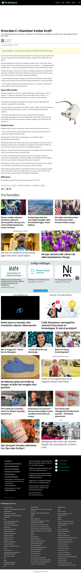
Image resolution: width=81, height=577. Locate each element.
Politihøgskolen (62, 507)
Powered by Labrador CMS (40, 571)
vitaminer (36, 185)
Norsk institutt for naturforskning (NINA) (41, 559)
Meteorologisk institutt (9, 556)
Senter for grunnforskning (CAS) (66, 521)
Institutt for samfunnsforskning (11, 546)
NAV (5, 558)
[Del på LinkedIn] (7, 189)
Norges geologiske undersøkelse (39, 547)
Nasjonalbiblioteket (35, 518)
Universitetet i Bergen (63, 546)
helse (14, 185)
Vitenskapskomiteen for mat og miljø (67, 565)
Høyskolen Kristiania (9, 544)
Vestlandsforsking (62, 558)
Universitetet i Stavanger (64, 552)
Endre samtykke (10, 497)
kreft (43, 185)
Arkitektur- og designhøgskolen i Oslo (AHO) (15, 509)
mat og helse (6, 185)
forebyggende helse (24, 185)
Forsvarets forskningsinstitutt (11, 525)
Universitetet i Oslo (62, 550)
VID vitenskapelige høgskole (65, 562)
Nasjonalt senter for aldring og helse (39, 524)
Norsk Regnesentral (35, 553)
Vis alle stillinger (40, 291)
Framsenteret (7, 527)
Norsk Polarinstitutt (35, 551)
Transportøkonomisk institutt (65, 539)
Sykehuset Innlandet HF (63, 535)
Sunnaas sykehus (62, 533)
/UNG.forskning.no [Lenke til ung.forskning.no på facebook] (64, 467)
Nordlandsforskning (36, 538)
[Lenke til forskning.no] (26, 2)
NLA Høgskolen (34, 507)
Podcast (68, 2)
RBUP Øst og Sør (62, 511)
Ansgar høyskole (8, 507)
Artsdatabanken (7, 511)
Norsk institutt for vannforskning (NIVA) (40, 562)
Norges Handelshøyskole (37, 543)
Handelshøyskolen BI (9, 531)
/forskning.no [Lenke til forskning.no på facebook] (62, 464)
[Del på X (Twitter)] (5, 189)
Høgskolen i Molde (8, 535)
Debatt (57, 2)
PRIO (59, 509)
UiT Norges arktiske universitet (65, 541)
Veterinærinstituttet (62, 560)
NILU (5, 566)
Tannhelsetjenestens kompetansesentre (67, 537)
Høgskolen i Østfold (8, 537)
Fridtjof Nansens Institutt (10, 529)
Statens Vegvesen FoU (63, 529)
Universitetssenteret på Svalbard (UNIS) (67, 556)
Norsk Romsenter (35, 555)
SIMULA (60, 517)
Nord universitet (34, 536)
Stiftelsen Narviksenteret (64, 531)
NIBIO (5, 560)
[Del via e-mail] (10, 189)
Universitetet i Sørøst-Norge (64, 554)
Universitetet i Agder (63, 544)
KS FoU (5, 548)
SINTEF (59, 519)
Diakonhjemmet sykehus (10, 513)
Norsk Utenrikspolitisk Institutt (38, 557)
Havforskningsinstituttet (10, 533)
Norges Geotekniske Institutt (38, 540)
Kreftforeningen (8, 550)
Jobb (73, 2)
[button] (77, 278)
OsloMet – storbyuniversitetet (38, 564)
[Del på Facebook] (2, 189)
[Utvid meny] (79, 2)
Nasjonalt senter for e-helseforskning (40, 526)
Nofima (32, 534)
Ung (62, 2)
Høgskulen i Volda (8, 539)
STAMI (59, 527)
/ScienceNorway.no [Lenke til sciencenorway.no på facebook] (64, 470)
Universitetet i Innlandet (63, 548)
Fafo (5, 519)
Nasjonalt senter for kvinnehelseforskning (41, 528)
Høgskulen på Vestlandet (10, 541)
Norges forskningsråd (36, 545)
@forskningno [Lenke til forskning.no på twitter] (62, 460)
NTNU (32, 516)
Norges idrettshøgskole (36, 549)
